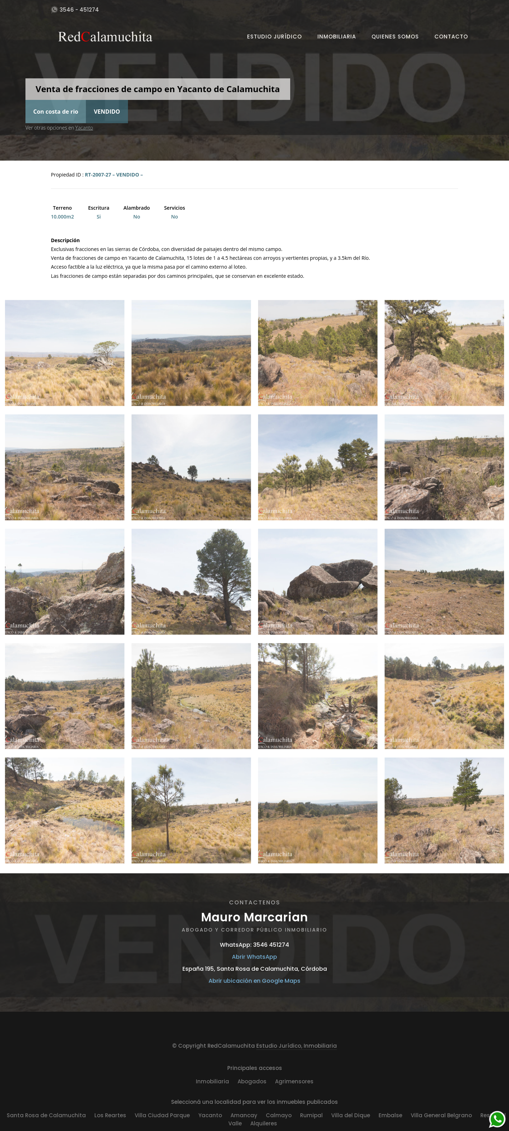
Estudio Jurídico (274, 36)
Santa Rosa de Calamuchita (46, 1115)
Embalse (390, 1115)
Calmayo (279, 1115)
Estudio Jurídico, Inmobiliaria (296, 1045)
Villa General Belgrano (441, 1115)
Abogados (252, 1081)
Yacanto (84, 127)
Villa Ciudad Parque (162, 1115)
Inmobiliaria (336, 36)
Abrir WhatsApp (254, 957)
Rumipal (311, 1115)
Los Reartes (110, 1115)
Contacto (451, 36)
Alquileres (263, 1123)
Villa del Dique (350, 1115)
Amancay (243, 1115)
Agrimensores (294, 1081)
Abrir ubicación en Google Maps (254, 981)
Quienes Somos (395, 36)
